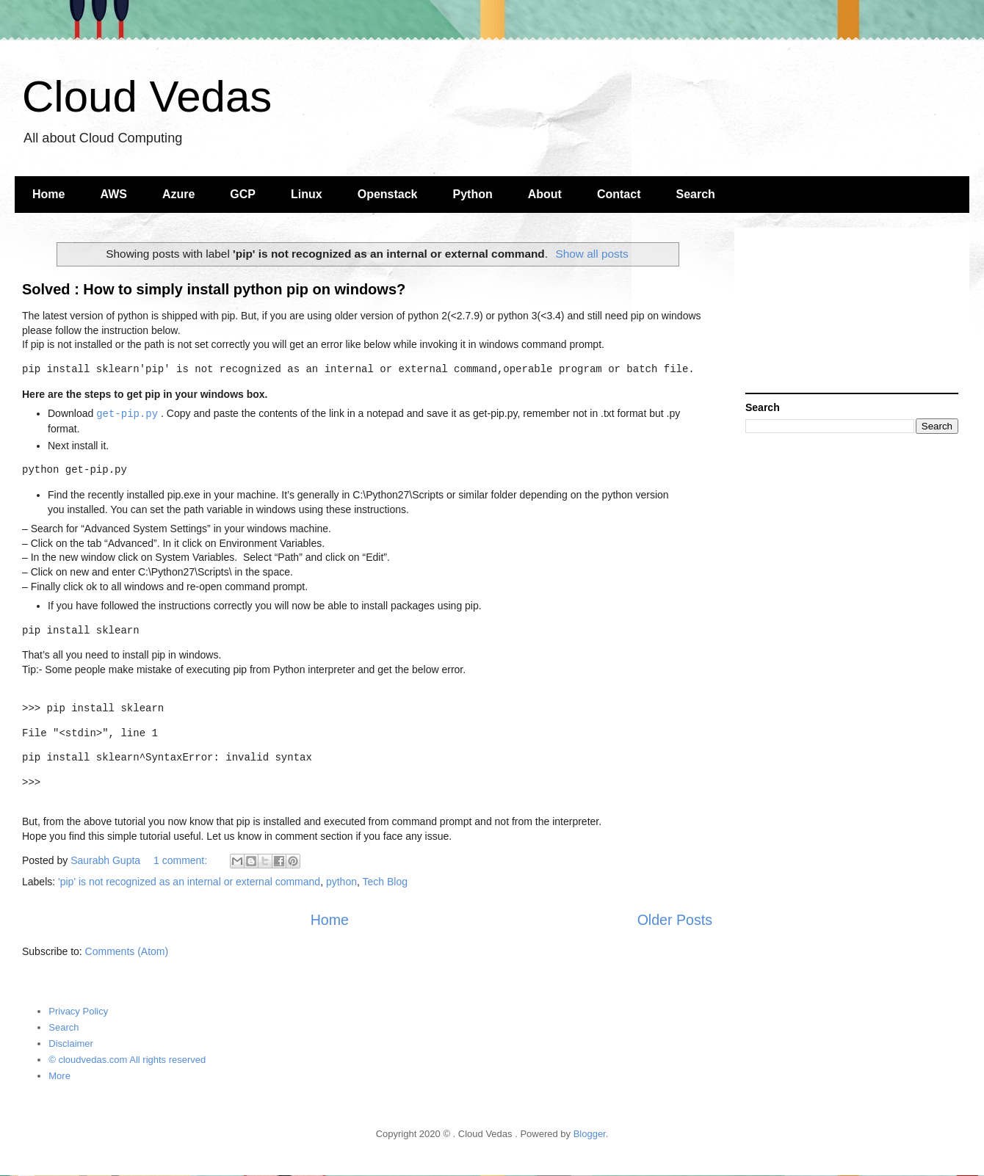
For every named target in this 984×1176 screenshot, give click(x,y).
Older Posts (674, 920)
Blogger (590, 1133)
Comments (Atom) (127, 951)
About (545, 194)
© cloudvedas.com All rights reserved (127, 1059)
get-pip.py (127, 414)
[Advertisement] (851, 312)
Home (48, 194)
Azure (178, 194)
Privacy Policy (78, 1011)
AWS (113, 194)
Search (695, 194)
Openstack (388, 194)
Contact (619, 194)
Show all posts (591, 253)
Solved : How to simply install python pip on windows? (213, 289)
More (59, 1075)
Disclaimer (70, 1043)
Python (473, 194)
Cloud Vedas (147, 96)
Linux (306, 194)
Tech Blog (385, 882)
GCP (243, 194)
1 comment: (181, 860)
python (341, 882)
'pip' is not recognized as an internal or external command (189, 882)
